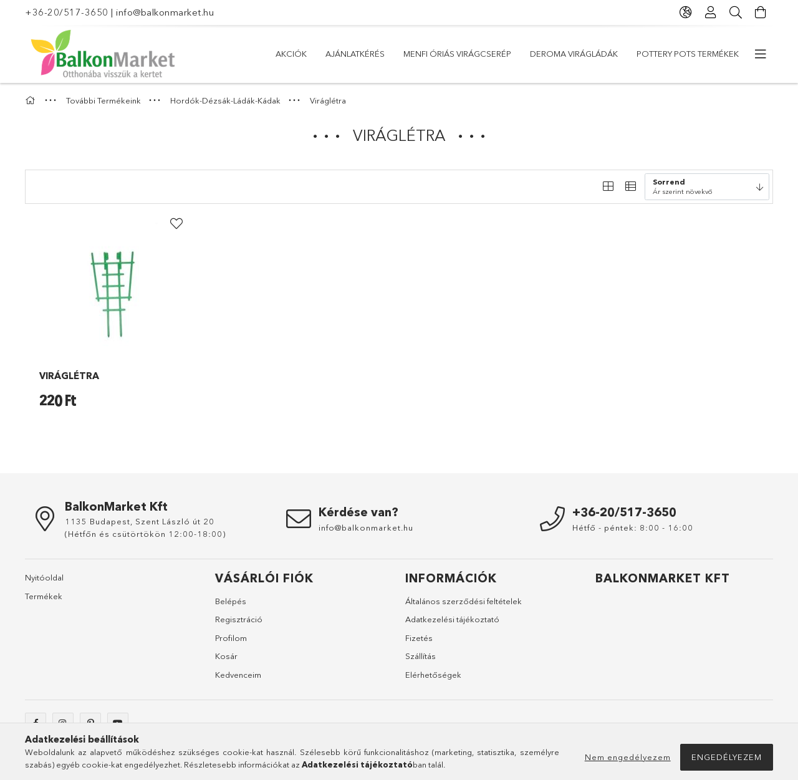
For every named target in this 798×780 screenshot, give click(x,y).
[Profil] (710, 12)
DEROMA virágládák (574, 54)
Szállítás (420, 656)
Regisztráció (238, 619)
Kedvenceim (238, 675)
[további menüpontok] (760, 54)
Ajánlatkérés (355, 54)
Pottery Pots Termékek (688, 54)
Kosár (226, 656)
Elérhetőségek (433, 675)
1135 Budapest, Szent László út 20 (139, 521)
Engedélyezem (726, 757)
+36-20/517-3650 (66, 12)
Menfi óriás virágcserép (457, 54)
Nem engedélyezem (628, 757)
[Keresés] (735, 12)
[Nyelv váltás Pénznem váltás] (685, 12)
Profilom (231, 638)
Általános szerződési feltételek (463, 601)
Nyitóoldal (44, 577)
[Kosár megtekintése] (760, 12)
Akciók (291, 54)
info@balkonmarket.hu (165, 12)
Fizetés (419, 638)
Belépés (230, 601)
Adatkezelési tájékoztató (452, 619)
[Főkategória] (32, 100)
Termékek (43, 596)
